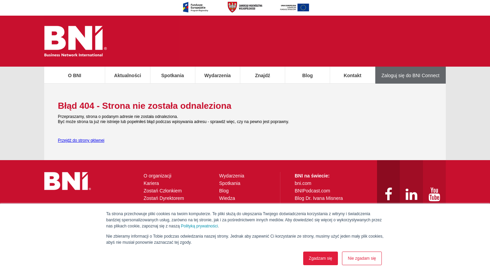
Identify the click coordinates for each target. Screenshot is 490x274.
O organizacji (158, 175)
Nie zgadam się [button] (362, 258)
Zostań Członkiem (163, 190)
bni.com (303, 183)
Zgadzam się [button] (320, 258)
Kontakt (352, 75)
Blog (307, 75)
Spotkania (172, 75)
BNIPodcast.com (312, 190)
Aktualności (127, 75)
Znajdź (262, 75)
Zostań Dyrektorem (164, 198)
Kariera (151, 183)
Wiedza (227, 198)
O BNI (74, 75)
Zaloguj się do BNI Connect (410, 75)
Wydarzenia (218, 75)
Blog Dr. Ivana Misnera (319, 198)
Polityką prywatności (199, 226)
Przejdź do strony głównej (81, 140)
